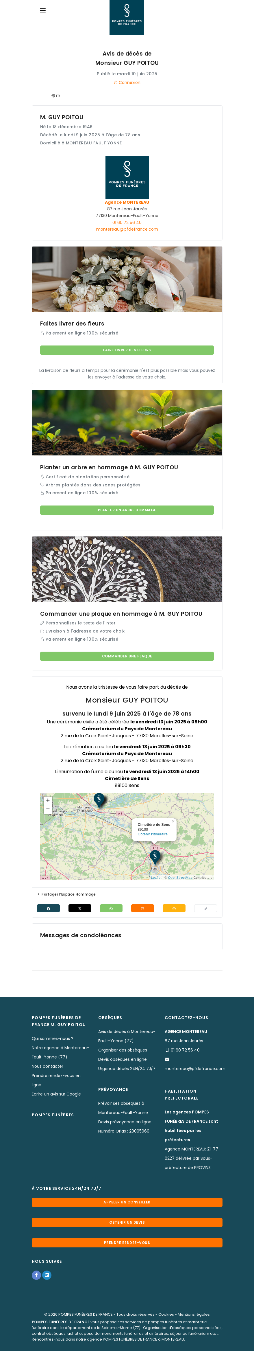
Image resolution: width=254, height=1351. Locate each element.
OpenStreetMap (180, 877)
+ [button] (48, 801)
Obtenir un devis (127, 1222)
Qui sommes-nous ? (52, 1038)
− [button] (48, 809)
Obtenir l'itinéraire (153, 834)
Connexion (127, 82)
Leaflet (156, 877)
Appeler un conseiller (127, 1202)
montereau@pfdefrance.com (127, 229)
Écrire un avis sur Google (56, 1094)
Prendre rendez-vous (127, 1242)
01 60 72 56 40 (127, 222)
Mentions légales (194, 1314)
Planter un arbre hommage (127, 510)
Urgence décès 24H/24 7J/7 (126, 1068)
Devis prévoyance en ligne (124, 1122)
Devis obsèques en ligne (122, 1059)
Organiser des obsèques (122, 1050)
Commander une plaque (127, 656)
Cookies (166, 1314)
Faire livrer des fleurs (127, 350)
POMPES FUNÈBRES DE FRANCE (85, 1314)
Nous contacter (47, 1066)
